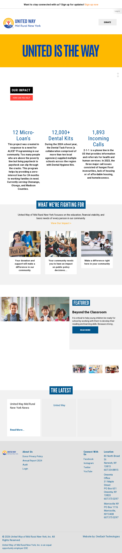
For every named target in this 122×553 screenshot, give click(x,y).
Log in (117, 11)
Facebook (88, 459)
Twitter (87, 467)
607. (106, 498)
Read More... (17, 429)
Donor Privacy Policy (33, 456)
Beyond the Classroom (89, 312)
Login (25, 468)
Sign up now (91, 4)
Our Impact (21, 90)
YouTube (88, 471)
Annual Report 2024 (32, 460)
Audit (25, 464)
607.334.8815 (111, 469)
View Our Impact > (61, 223)
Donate (107, 22)
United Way (59, 405)
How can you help (21, 97)
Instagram (89, 463)
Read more (85, 329)
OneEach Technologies (108, 536)
